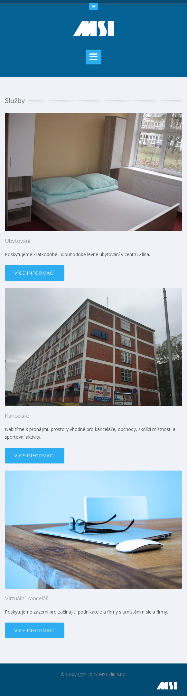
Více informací (34, 273)
